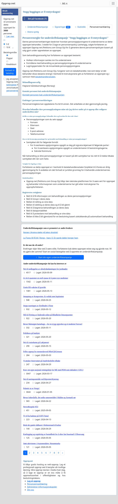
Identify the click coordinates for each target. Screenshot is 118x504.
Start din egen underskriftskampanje (53, 257)
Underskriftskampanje (36, 27)
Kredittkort (11, 137)
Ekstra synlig (31, 32)
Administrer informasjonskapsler (42, 487)
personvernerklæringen (17, 163)
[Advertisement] (9, 43)
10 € (8, 120)
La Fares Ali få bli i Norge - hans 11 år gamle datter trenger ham (50, 238)
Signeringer (61, 27)
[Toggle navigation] (113, 3)
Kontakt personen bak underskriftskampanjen (43, 95)
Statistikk (80, 27)
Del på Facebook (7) (35, 19)
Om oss (30, 489)
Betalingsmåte (10, 125)
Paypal (9, 131)
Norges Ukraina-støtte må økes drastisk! (40, 232)
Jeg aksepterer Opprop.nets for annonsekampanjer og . (17, 158)
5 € (7, 117)
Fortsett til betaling (10, 145)
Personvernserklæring (100, 27)
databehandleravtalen (45, 76)
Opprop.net (8, 3)
